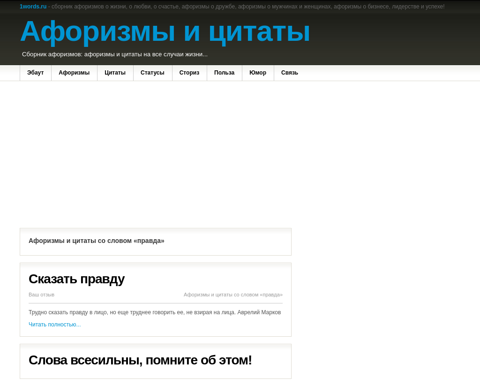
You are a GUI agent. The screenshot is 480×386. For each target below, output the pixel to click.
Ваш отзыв (41, 294)
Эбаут (35, 72)
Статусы (153, 72)
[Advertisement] (156, 155)
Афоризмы (74, 72)
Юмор (257, 72)
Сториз (189, 72)
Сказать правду (76, 279)
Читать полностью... (55, 324)
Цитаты (115, 72)
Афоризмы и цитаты (165, 31)
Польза (224, 72)
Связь (289, 72)
